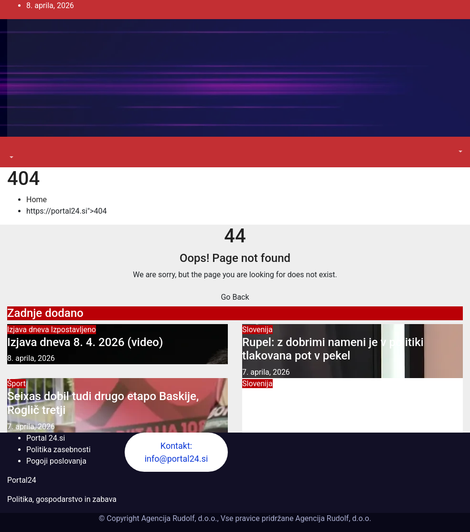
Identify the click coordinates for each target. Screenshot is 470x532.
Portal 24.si (45, 438)
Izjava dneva (29, 329)
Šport (16, 383)
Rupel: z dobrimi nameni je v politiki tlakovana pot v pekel (333, 349)
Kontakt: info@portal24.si (176, 452)
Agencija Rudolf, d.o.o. (332, 518)
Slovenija (257, 329)
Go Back (235, 297)
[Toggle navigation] (14, 148)
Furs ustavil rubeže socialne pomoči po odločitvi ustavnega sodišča (342, 403)
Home (36, 199)
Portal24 (21, 480)
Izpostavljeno (73, 329)
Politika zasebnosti (58, 449)
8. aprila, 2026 (31, 358)
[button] (10, 157)
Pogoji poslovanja (56, 461)
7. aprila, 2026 (266, 372)
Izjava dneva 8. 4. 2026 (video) (85, 342)
